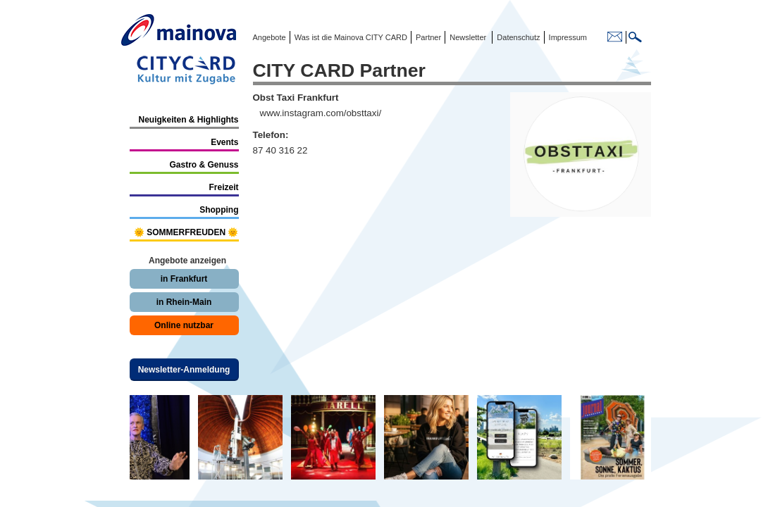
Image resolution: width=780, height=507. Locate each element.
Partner (427, 37)
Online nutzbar (183, 325)
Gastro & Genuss (203, 165)
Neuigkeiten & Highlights (188, 120)
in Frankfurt (184, 279)
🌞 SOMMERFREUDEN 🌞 (186, 232)
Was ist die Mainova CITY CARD (349, 37)
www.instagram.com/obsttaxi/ (321, 113)
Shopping (218, 210)
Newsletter (467, 37)
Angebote (269, 37)
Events (224, 142)
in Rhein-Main (184, 302)
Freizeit (223, 187)
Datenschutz (516, 37)
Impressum (567, 37)
